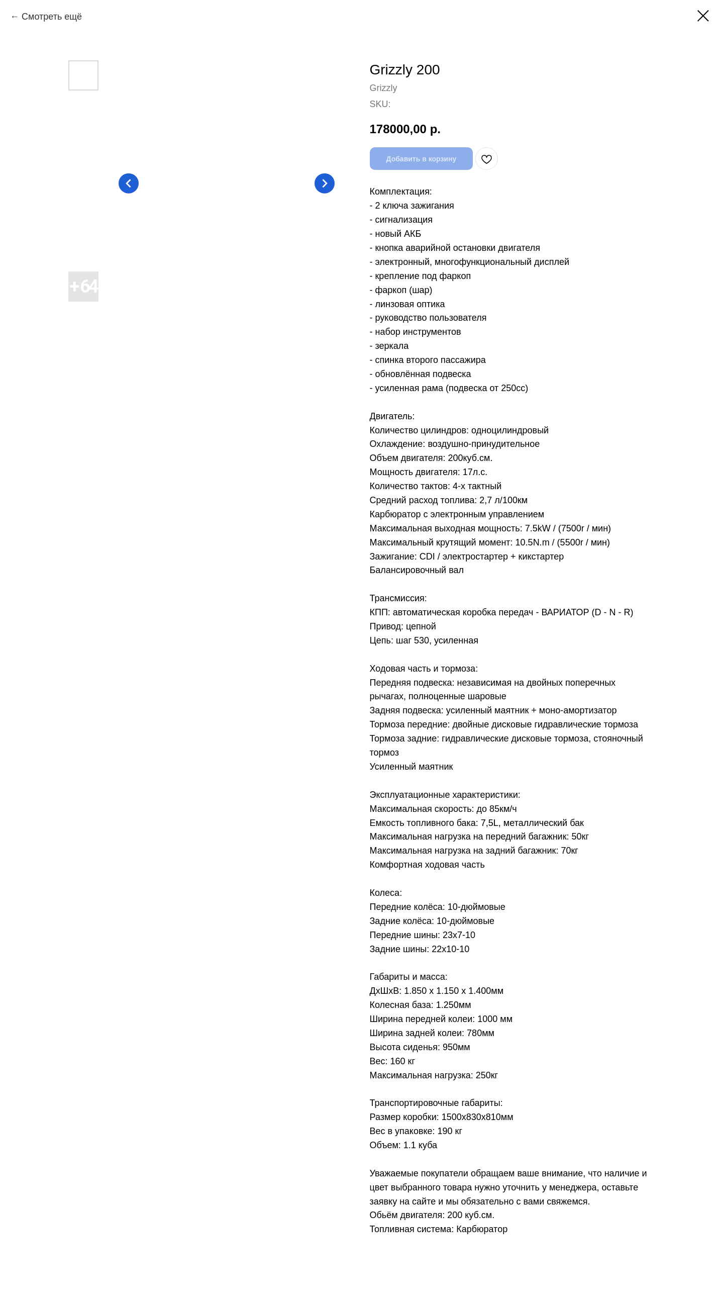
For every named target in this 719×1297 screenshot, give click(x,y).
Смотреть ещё (52, 17)
